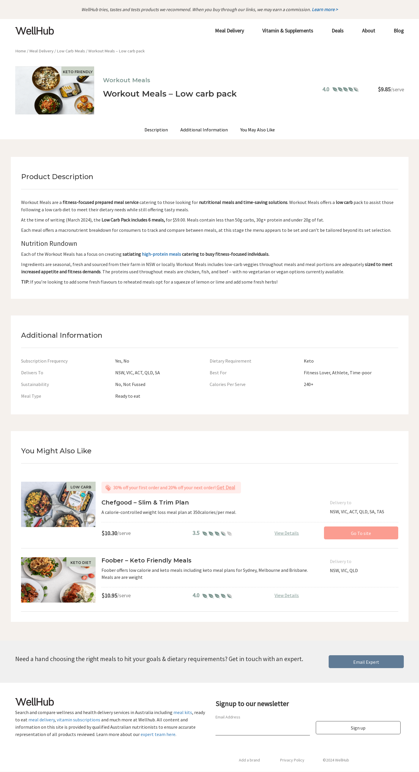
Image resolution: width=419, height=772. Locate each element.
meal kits (182, 713)
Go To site (361, 533)
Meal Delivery (41, 51)
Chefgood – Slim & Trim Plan (145, 503)
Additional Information (204, 130)
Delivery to (340, 503)
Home (20, 51)
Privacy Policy (292, 760)
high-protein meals (161, 254)
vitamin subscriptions (78, 720)
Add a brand (249, 760)
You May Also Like (257, 130)
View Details (287, 533)
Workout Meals (126, 80)
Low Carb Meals (71, 51)
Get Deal (225, 487)
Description (156, 130)
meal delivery (41, 720)
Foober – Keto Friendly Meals (146, 560)
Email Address (227, 717)
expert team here (158, 734)
